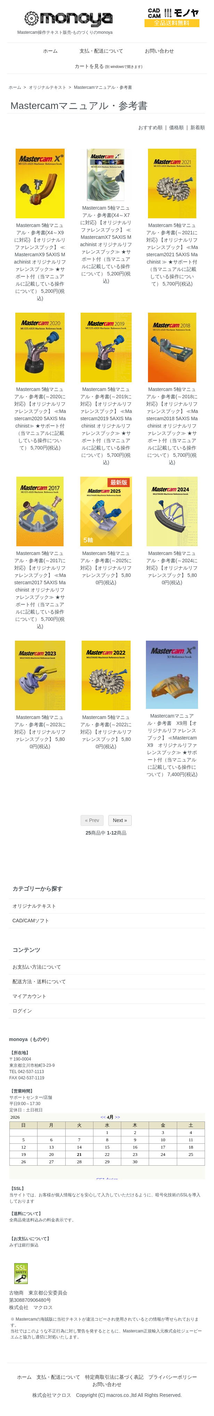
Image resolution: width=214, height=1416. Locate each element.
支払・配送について (96, 51)
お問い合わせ (154, 51)
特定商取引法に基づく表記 (114, 1377)
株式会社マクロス (51, 1395)
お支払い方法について (37, 967)
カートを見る (103, 66)
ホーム (45, 51)
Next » (120, 820)
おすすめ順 (150, 127)
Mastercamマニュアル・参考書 (103, 87)
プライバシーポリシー (172, 1377)
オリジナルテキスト (47, 87)
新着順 (197, 127)
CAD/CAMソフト (31, 920)
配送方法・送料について (39, 981)
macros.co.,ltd (121, 1395)
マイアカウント (30, 996)
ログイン (22, 1011)
